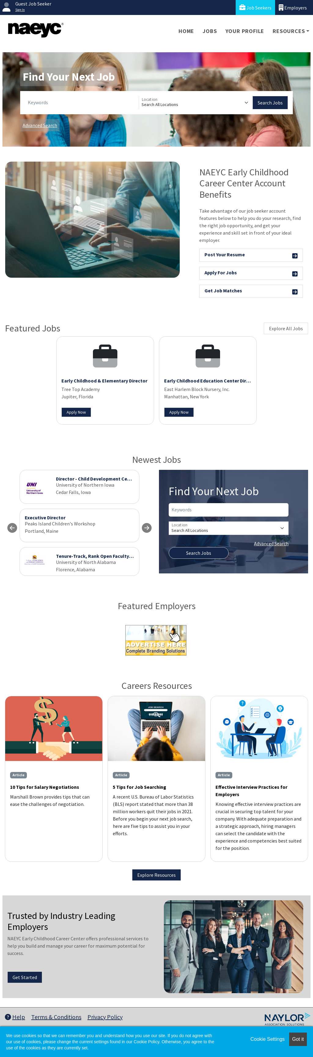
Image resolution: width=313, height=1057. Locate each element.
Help (15, 1017)
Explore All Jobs (286, 328)
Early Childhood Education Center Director (211, 381)
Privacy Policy (105, 1017)
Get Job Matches (251, 291)
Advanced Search (40, 125)
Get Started (25, 977)
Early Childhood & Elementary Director (104, 381)
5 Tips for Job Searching (139, 787)
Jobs (210, 31)
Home (186, 31)
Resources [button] (289, 31)
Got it (298, 1039)
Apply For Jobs (251, 273)
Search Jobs (270, 103)
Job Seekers (255, 7)
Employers (293, 7)
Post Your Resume (251, 255)
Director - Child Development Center (96, 479)
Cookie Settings (267, 1039)
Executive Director (45, 517)
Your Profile (245, 31)
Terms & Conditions (56, 1017)
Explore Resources (156, 875)
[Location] (196, 102)
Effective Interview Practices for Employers (251, 790)
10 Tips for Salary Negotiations (44, 787)
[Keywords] (82, 102)
